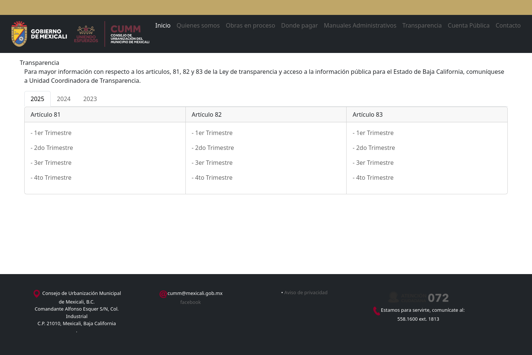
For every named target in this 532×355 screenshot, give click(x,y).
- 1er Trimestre (51, 133)
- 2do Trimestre (52, 148)
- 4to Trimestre (51, 177)
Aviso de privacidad (306, 292)
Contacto (508, 25)
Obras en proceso (250, 25)
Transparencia (422, 25)
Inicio (162, 25)
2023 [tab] (90, 99)
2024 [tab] (64, 99)
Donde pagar (299, 25)
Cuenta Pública (468, 25)
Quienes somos (198, 25)
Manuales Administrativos (360, 25)
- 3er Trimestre (51, 162)
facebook (190, 302)
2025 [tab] (37, 99)
